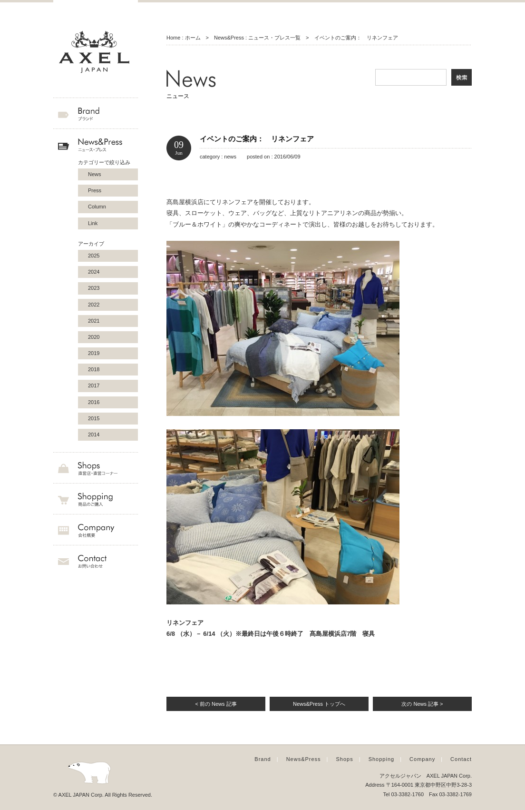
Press (94, 190)
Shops (344, 759)
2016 (93, 402)
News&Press (303, 759)
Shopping (382, 759)
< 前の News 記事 (215, 704)
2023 (93, 288)
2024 (93, 272)
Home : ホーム (183, 37)
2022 (93, 304)
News (94, 174)
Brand (262, 759)
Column (97, 206)
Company (422, 759)
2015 (93, 418)
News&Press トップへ (319, 704)
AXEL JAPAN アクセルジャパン (95, 52)
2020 (93, 337)
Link (92, 223)
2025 (93, 255)
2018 (93, 369)
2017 (93, 385)
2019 (93, 353)
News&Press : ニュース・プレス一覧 (257, 37)
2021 (93, 321)
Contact (461, 759)
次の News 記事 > (422, 704)
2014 (93, 434)
